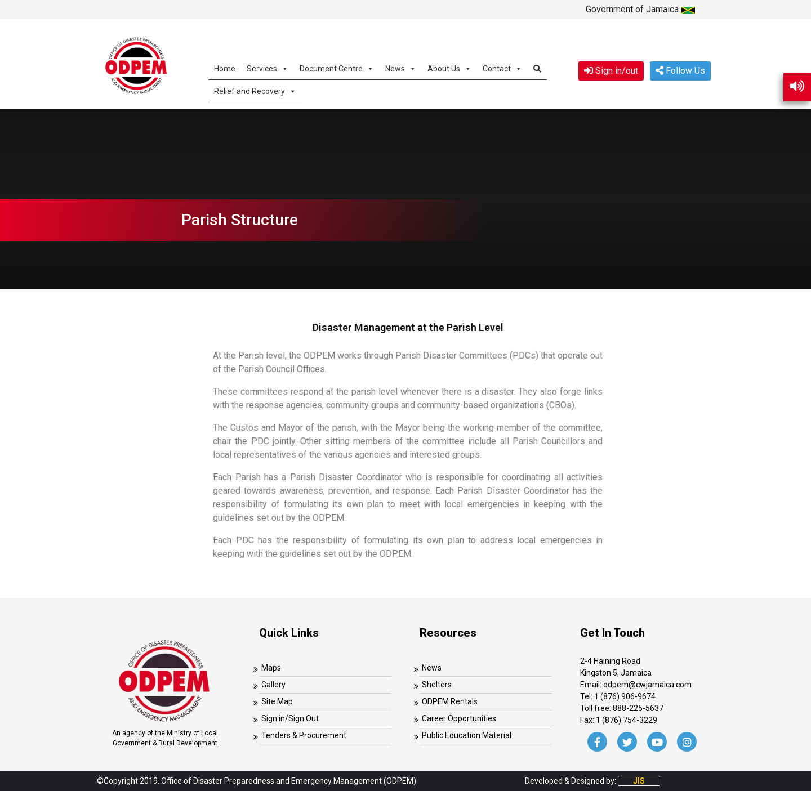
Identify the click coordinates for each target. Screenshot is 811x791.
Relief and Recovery (255, 91)
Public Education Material (466, 735)
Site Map (277, 701)
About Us (449, 68)
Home (224, 68)
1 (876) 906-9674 (625, 696)
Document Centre (337, 68)
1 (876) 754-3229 (626, 720)
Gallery (273, 684)
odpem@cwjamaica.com (647, 684)
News (400, 68)
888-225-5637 (638, 708)
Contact (502, 68)
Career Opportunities (459, 718)
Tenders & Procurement (303, 735)
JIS (639, 780)
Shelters (437, 684)
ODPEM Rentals (450, 701)
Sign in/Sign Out (290, 718)
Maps (271, 667)
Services (267, 68)
